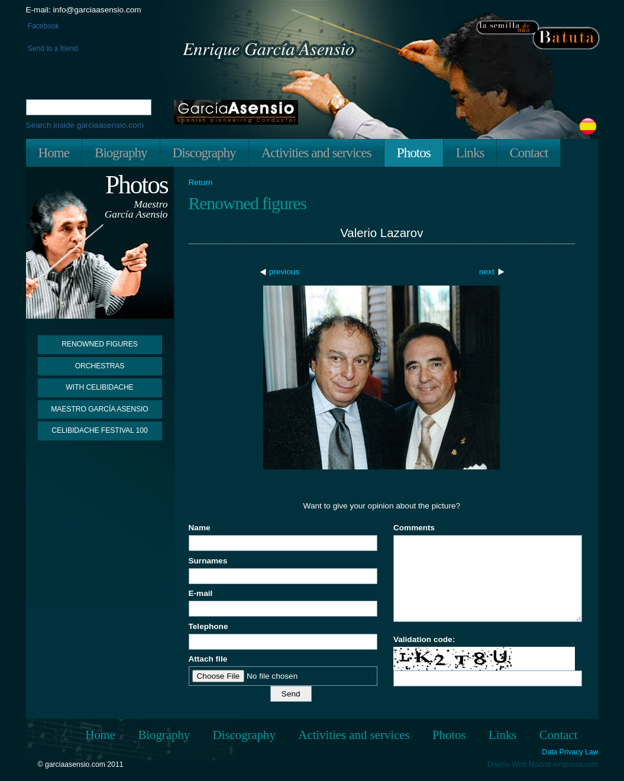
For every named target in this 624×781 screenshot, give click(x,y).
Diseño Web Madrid (519, 764)
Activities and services (316, 152)
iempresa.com (576, 764)
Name (200, 527)
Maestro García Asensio (99, 409)
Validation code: (424, 639)
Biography (121, 152)
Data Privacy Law (570, 752)
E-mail (201, 593)
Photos (414, 152)
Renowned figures (100, 344)
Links (470, 152)
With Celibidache (99, 387)
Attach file (208, 658)
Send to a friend (52, 48)
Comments (414, 527)
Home (53, 152)
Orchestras (100, 366)
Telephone (208, 626)
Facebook (42, 26)
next (486, 271)
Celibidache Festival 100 (99, 430)
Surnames (208, 560)
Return (201, 183)
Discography (204, 152)
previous (284, 271)
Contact (528, 152)
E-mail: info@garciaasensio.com (83, 9)
